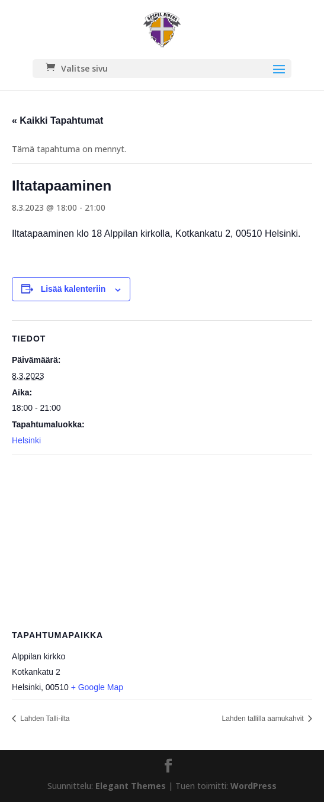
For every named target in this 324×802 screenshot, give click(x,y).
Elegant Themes (130, 785)
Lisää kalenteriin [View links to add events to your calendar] (73, 289)
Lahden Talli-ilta (44, 718)
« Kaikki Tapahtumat (57, 120)
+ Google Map (97, 687)
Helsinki (26, 440)
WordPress (253, 785)
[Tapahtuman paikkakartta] (162, 540)
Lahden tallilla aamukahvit (264, 718)
